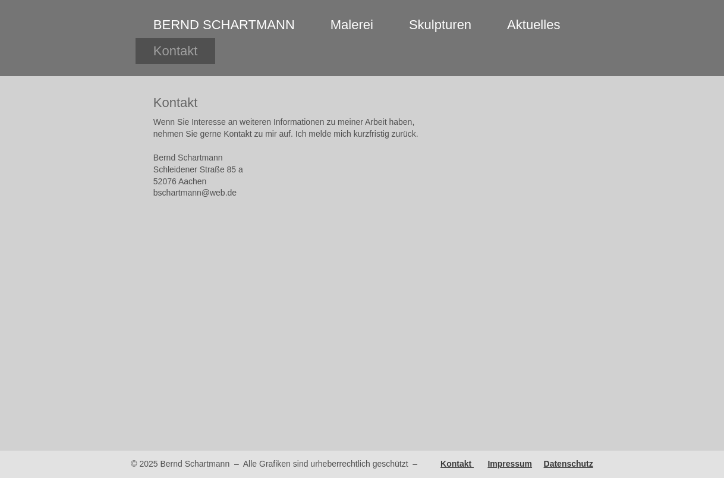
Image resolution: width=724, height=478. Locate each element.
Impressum (509, 463)
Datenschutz (568, 463)
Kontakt (457, 463)
